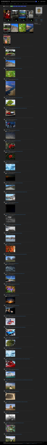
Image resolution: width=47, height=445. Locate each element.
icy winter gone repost (14, 32)
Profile (14, 6)
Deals (20, 3)
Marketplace (3, 3)
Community (15, 3)
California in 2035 (6, 32)
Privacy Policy (35, 443)
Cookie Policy (30, 443)
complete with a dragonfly (22, 32)
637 (36, 20)
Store (16, 6)
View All (8, 22)
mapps (5, 19)
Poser (23, 3)
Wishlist (25, 6)
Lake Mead (28, 32)
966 (41, 20)
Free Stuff (7, 3)
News (18, 3)
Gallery (19, 6)
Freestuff (22, 6)
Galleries (11, 3)
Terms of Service (24, 443)
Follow (12, 6)
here (14, 48)
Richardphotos (7, 47)
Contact (26, 3)
